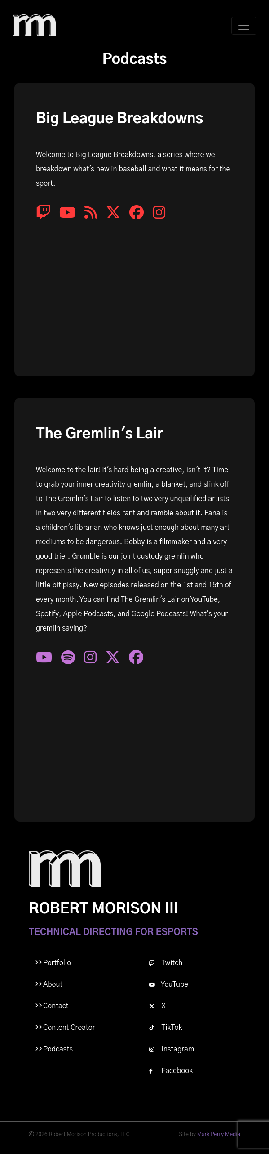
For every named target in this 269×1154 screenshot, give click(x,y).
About (52, 984)
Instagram (171, 1049)
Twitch (166, 962)
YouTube (169, 984)
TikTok (165, 1027)
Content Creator (69, 1027)
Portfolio (57, 962)
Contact (55, 1006)
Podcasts (58, 1049)
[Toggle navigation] (243, 26)
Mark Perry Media (218, 1134)
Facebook (171, 1070)
